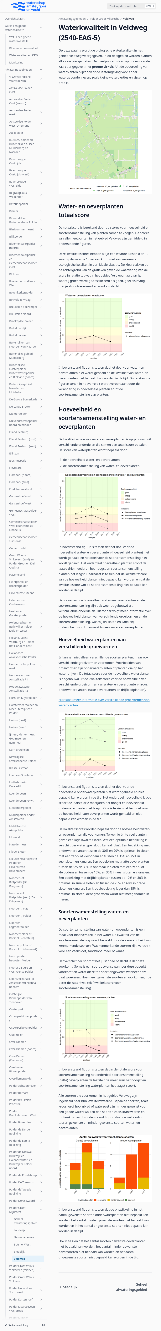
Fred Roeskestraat (26, 166)
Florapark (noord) (26, 152)
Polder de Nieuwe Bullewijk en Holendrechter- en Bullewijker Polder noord (26, 837)
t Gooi (26, 1171)
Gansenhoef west (26, 181)
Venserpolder (26, 1211)
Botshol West (22, 922)
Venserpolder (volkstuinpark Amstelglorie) (26, 1222)
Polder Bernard (26, 770)
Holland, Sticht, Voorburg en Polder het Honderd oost (26, 319)
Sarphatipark (26, 1087)
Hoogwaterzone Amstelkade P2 (26, 366)
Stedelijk (19, 929)
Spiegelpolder (26, 1112)
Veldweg (19, 936)
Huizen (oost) (26, 397)
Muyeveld (26, 515)
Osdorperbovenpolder (26, 705)
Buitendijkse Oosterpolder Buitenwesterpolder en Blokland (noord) (26, 48)
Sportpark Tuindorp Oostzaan (26, 1133)
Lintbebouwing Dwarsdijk (26, 462)
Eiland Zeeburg (26, 109)
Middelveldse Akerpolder (26, 505)
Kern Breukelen (26, 427)
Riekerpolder (26, 1054)
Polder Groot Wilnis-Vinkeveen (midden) (26, 945)
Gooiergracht (26, 226)
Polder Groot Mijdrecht (26, 887)
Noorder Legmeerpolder (26, 602)
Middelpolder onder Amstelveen (26, 494)
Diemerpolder (26, 91)
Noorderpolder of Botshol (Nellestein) (26, 613)
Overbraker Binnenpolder (26, 747)
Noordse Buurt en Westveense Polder (26, 647)
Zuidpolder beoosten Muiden (26, 1311)
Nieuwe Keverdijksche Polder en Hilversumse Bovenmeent (26, 542)
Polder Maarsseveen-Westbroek (26, 986)
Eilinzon (26, 131)
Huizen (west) (26, 405)
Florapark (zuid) (26, 159)
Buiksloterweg (26, 13)
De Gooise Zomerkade (26, 77)
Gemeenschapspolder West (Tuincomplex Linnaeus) (26, 203)
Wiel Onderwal (26, 1288)
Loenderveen (26, 471)
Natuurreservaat (24, 915)
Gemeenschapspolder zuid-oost (26, 216)
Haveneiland (26, 252)
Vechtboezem (26, 1197)
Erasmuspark (26, 138)
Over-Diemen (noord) (26, 726)
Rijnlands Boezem (26, 1068)
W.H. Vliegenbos (26, 1266)
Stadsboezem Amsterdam (26, 1144)
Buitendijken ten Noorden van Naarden (26, 22)
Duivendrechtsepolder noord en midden (26, 100)
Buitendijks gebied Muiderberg (26, 33)
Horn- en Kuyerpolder (26, 375)
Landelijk (19, 908)
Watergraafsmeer (26, 1273)
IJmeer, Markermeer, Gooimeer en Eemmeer (26, 416)
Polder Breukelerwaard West (26, 791)
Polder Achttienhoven (26, 763)
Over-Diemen (26, 719)
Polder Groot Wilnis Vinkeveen (26, 956)
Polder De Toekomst (26, 860)
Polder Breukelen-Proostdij (26, 779)
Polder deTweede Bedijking (26, 869)
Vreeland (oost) (26, 1259)
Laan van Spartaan (26, 452)
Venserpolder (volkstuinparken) (26, 1236)
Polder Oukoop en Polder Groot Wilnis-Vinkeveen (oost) (26, 1014)
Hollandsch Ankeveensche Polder (26, 332)
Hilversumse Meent (26, 270)
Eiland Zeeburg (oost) (26, 116)
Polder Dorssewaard (26, 878)
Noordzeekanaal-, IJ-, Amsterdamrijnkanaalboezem (26, 660)
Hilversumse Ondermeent (26, 279)
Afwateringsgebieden (72, 18)
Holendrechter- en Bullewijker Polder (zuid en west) (26, 304)
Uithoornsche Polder (26, 1178)
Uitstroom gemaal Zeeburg (26, 1188)
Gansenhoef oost (26, 174)
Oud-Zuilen (26, 712)
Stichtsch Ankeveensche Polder (26, 1162)
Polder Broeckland (26, 800)
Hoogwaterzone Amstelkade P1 (26, 355)
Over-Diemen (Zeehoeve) (26, 736)
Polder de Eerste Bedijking (26, 820)
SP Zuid (26, 1105)
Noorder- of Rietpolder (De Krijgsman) (26, 559)
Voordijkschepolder (26, 1252)
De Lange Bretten (26, 84)
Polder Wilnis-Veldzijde (26, 1038)
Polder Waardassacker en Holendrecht (26, 1027)
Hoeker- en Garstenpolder (26, 291)
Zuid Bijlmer (26, 1295)
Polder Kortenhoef (26, 977)
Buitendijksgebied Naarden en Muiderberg (26, 66)
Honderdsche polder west (26, 344)
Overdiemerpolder (26, 756)
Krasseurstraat (26, 445)
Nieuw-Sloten (26, 529)
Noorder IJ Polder (26, 593)
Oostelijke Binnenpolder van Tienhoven (26, 675)
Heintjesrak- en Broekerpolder (26, 261)
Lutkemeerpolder (26, 485)
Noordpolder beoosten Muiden (26, 636)
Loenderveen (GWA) (26, 478)
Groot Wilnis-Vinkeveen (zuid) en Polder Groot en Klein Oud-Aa (26, 239)
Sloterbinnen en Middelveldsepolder (26, 1096)
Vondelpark (26, 1245)
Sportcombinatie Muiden (26, 1121)
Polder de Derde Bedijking (26, 809)
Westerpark (26, 1280)
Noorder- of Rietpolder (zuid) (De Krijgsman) (26, 575)
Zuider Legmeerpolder (26, 1302)
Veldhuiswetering (26, 1204)
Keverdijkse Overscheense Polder (26, 436)
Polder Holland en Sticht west (26, 968)
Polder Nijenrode (26, 1002)
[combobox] (131, 6)
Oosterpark (26, 687)
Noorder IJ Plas (26, 586)
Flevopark (26, 145)
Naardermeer (26, 522)
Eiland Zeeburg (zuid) (26, 124)
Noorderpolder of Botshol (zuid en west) (26, 625)
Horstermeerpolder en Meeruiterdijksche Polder (26, 386)
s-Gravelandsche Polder (26, 1078)
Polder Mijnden (26, 995)
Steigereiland (26, 1153)
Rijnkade (26, 1061)
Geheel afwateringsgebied (26, 898)
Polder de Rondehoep (26, 853)
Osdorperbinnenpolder (26, 696)
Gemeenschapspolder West (26, 190)
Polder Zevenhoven (26, 1047)
